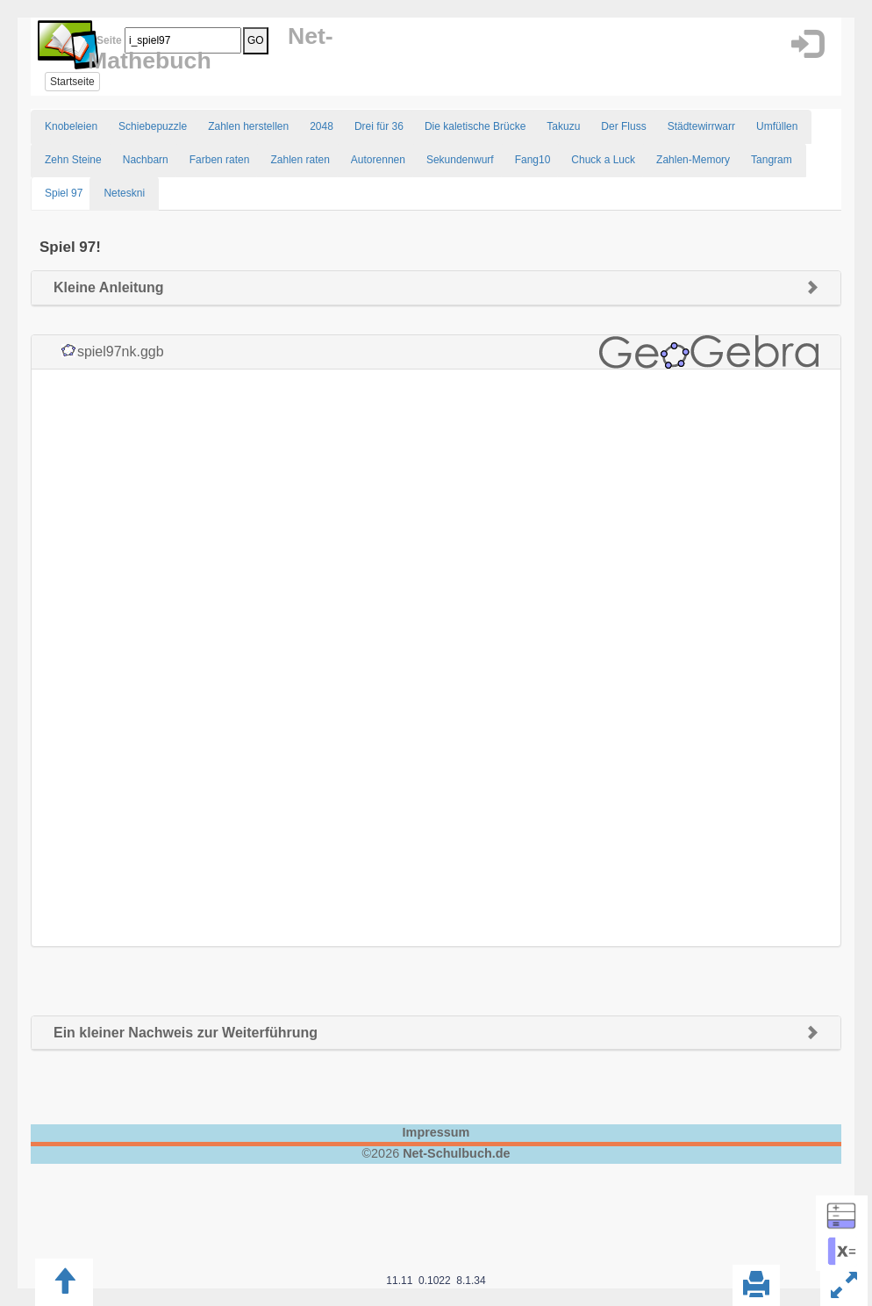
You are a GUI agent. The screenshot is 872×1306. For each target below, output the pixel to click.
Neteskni (124, 193)
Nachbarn (145, 160)
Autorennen (378, 160)
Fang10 (533, 160)
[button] (806, 44)
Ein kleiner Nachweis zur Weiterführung (186, 1032)
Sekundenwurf (460, 160)
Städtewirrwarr (701, 126)
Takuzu (563, 126)
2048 (321, 126)
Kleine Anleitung (109, 287)
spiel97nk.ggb (120, 351)
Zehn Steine (73, 160)
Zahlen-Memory (693, 160)
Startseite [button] (72, 81)
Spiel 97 (63, 193)
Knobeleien (71, 126)
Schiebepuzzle (152, 126)
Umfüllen (776, 126)
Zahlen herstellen (248, 126)
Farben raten (219, 160)
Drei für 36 (379, 126)
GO (255, 40)
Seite (106, 40)
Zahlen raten (299, 160)
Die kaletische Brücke (475, 126)
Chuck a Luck (603, 160)
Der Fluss (623, 126)
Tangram (771, 160)
